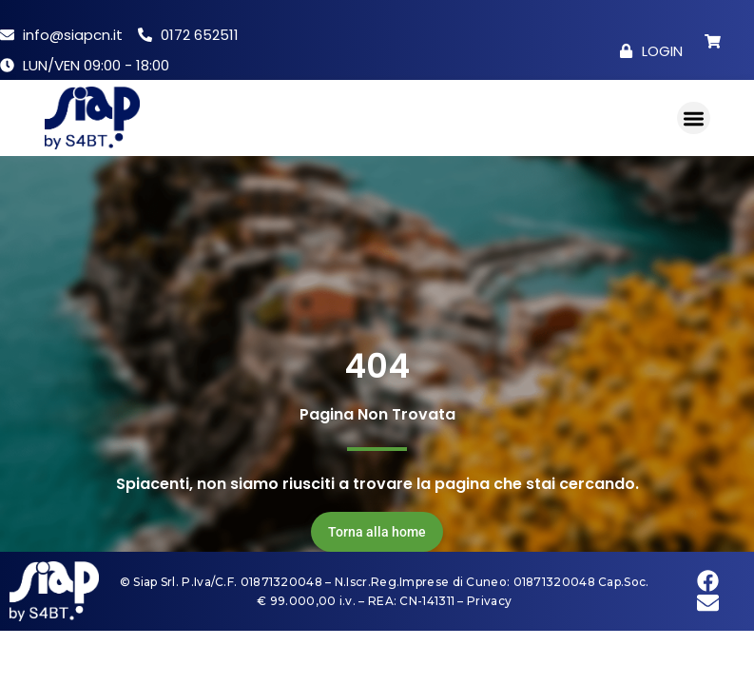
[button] (693, 118)
